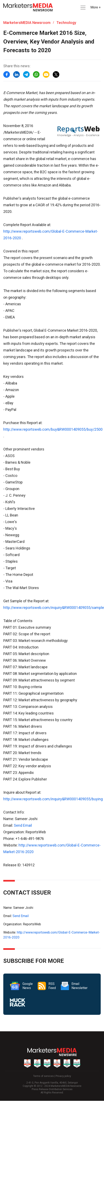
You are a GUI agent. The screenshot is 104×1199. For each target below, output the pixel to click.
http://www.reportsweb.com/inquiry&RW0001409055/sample (53, 607)
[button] (82, 7)
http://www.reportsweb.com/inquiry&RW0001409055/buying (53, 799)
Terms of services (43, 1076)
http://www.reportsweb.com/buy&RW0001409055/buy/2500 (53, 429)
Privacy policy (63, 1076)
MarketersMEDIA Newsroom (26, 22)
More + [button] (95, 7)
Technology (66, 22)
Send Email (23, 825)
